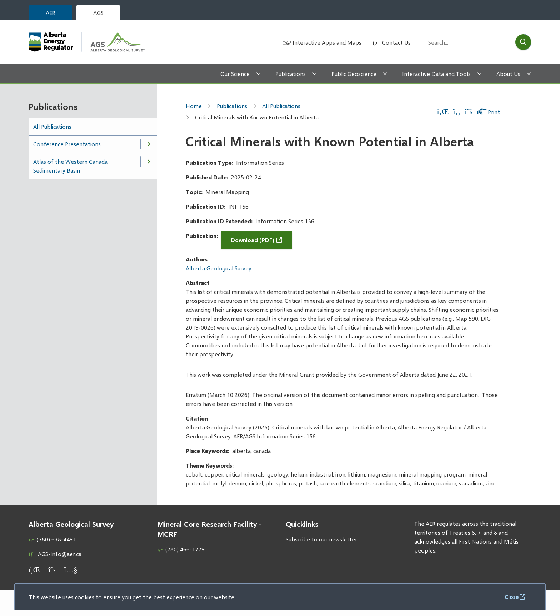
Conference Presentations (67, 144)
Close (512, 596)
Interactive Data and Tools (436, 73)
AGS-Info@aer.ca (59, 553)
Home (194, 105)
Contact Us (396, 42)
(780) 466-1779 (185, 549)
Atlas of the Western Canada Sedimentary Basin (70, 166)
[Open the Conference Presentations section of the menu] (148, 144)
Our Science (235, 73)
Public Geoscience (353, 73)
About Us (508, 73)
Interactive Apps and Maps (326, 42)
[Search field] (468, 42)
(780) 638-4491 (56, 539)
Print (488, 111)
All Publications (52, 126)
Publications (290, 73)
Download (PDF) (252, 239)
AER (50, 12)
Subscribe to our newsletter (321, 539)
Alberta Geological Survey (218, 268)
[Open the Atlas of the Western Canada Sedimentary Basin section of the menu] (148, 161)
